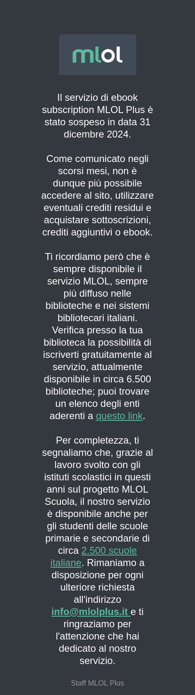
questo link (119, 415)
